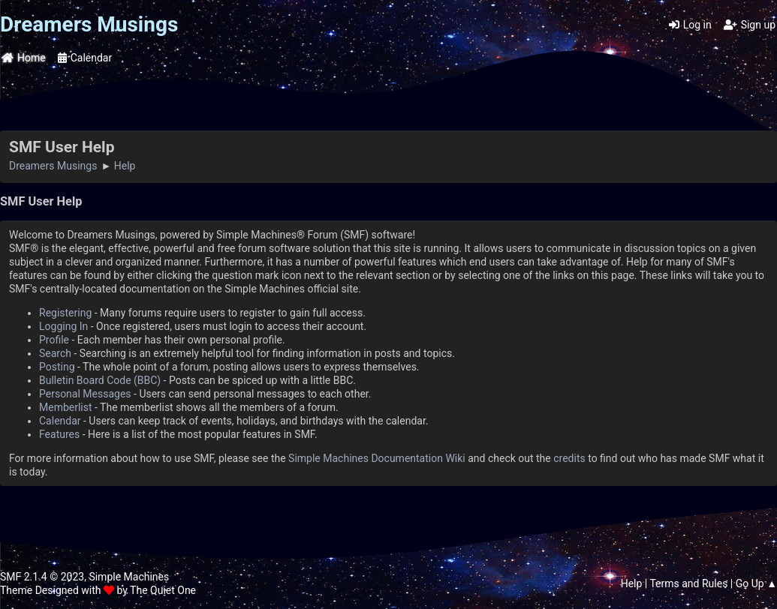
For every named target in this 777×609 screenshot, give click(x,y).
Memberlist (65, 407)
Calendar (60, 421)
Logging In (63, 326)
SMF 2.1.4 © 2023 (42, 577)
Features (59, 434)
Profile (54, 340)
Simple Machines (129, 577)
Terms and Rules (688, 584)
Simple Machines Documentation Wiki (376, 458)
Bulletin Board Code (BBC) (100, 380)
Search (55, 353)
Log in (690, 25)
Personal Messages (85, 394)
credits (569, 458)
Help (632, 584)
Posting (57, 367)
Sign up (749, 25)
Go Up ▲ (756, 584)
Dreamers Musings (89, 24)
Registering (65, 313)
